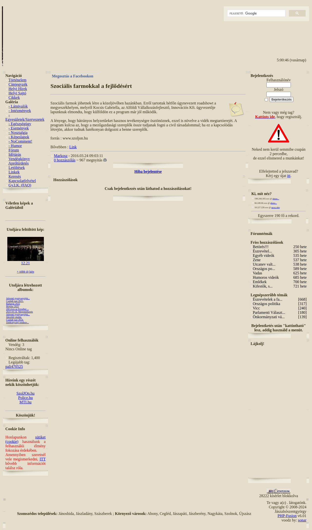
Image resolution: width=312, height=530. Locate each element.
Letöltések (17, 168)
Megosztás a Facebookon (72, 76)
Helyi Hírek (18, 89)
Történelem (18, 80)
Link (73, 147)
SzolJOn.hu (25, 393)
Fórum (14, 150)
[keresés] (256, 13)
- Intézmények (20, 111)
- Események (19, 128)
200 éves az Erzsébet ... (17, 309)
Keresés (15, 176)
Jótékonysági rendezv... (17, 322)
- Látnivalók (18, 106)
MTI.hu (25, 402)
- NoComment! (20, 141)
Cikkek (14, 97)
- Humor (15, 146)
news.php (275, 207)
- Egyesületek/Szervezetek (24, 117)
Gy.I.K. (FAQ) (20, 185)
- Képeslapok (19, 137)
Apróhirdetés (18, 163)
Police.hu (25, 398)
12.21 (25, 261)
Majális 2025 (12, 306)
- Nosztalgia (18, 132)
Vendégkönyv (19, 159)
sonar (302, 520)
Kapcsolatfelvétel (22, 181)
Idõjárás (15, 154)
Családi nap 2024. (15, 319)
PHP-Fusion (287, 516)
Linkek (14, 172)
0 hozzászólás (64, 160)
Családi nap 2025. (15, 301)
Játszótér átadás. (14, 317)
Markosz (61, 156)
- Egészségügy (20, 124)
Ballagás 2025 (13, 303)
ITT (42, 459)
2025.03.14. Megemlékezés (19, 311)
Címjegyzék (18, 84)
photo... (276, 198)
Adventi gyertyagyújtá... (18, 298)
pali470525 (14, 366)
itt (288, 176)
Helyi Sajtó (17, 93)
